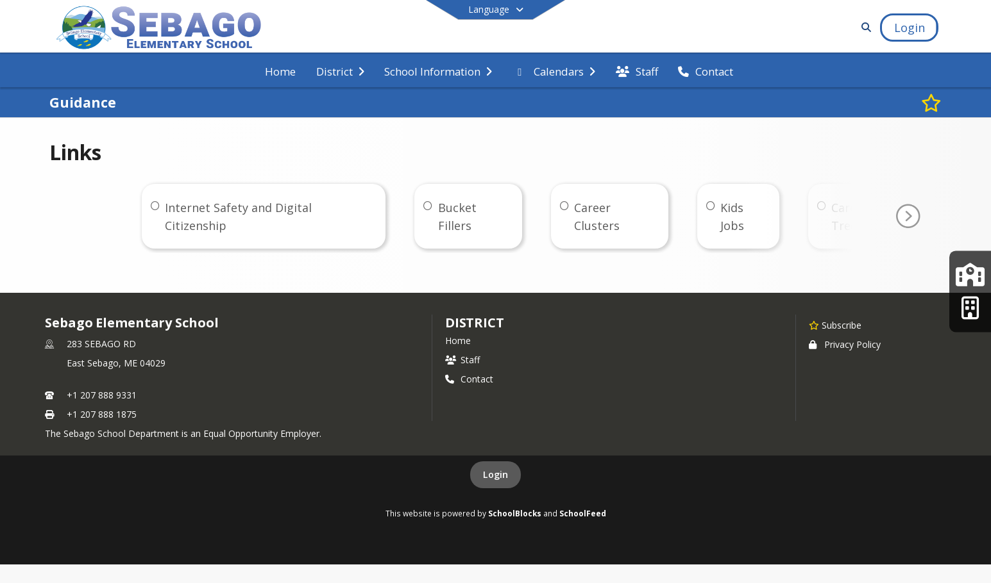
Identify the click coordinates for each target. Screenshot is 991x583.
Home (458, 340)
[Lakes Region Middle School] (970, 275)
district (474, 322)
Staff (462, 360)
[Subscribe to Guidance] (931, 102)
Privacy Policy (845, 344)
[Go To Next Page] (908, 217)
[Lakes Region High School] (970, 308)
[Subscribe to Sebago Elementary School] (835, 325)
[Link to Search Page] (864, 27)
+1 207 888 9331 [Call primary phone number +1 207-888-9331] (102, 395)
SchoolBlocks (514, 513)
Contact (469, 379)
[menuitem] (280, 70)
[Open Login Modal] (909, 27)
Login (495, 474)
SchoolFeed (582, 513)
